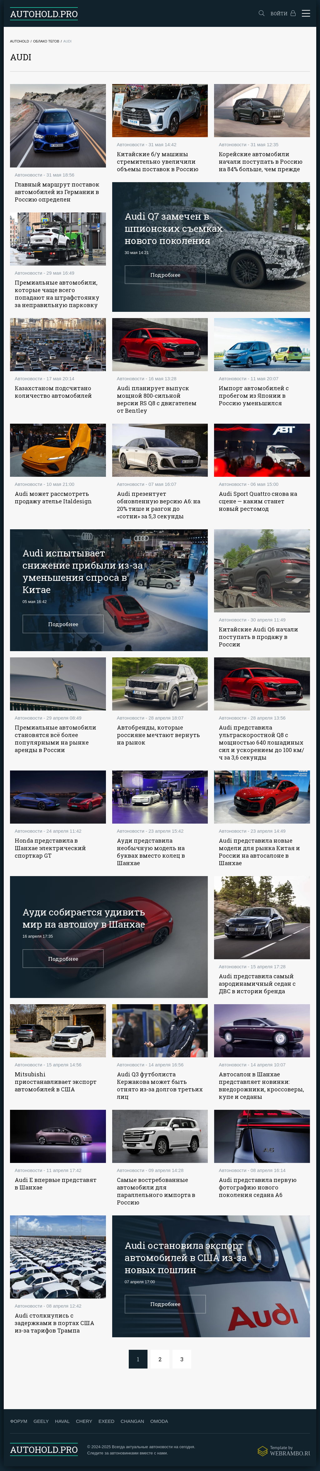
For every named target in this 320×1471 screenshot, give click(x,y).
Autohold (19, 41)
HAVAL (62, 1426)
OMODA (159, 1426)
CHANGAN (132, 1426)
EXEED (106, 1426)
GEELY (41, 1426)
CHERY (84, 1426)
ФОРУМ (18, 1426)
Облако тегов (46, 41)
